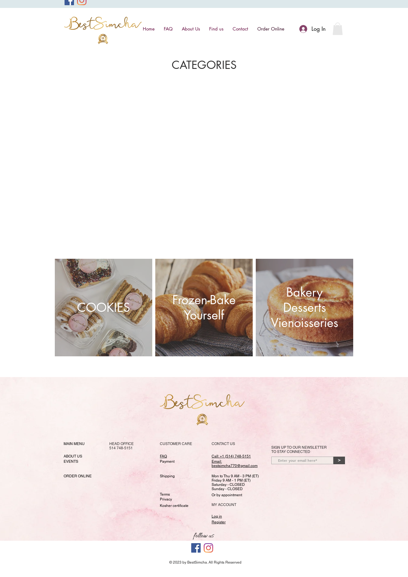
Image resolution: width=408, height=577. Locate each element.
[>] (339, 460)
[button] (337, 29)
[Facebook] (196, 548)
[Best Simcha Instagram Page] (208, 548)
